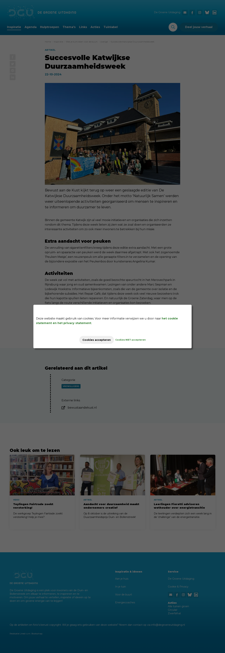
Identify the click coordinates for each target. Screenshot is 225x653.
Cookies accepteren (96, 339)
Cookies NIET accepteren (134, 339)
